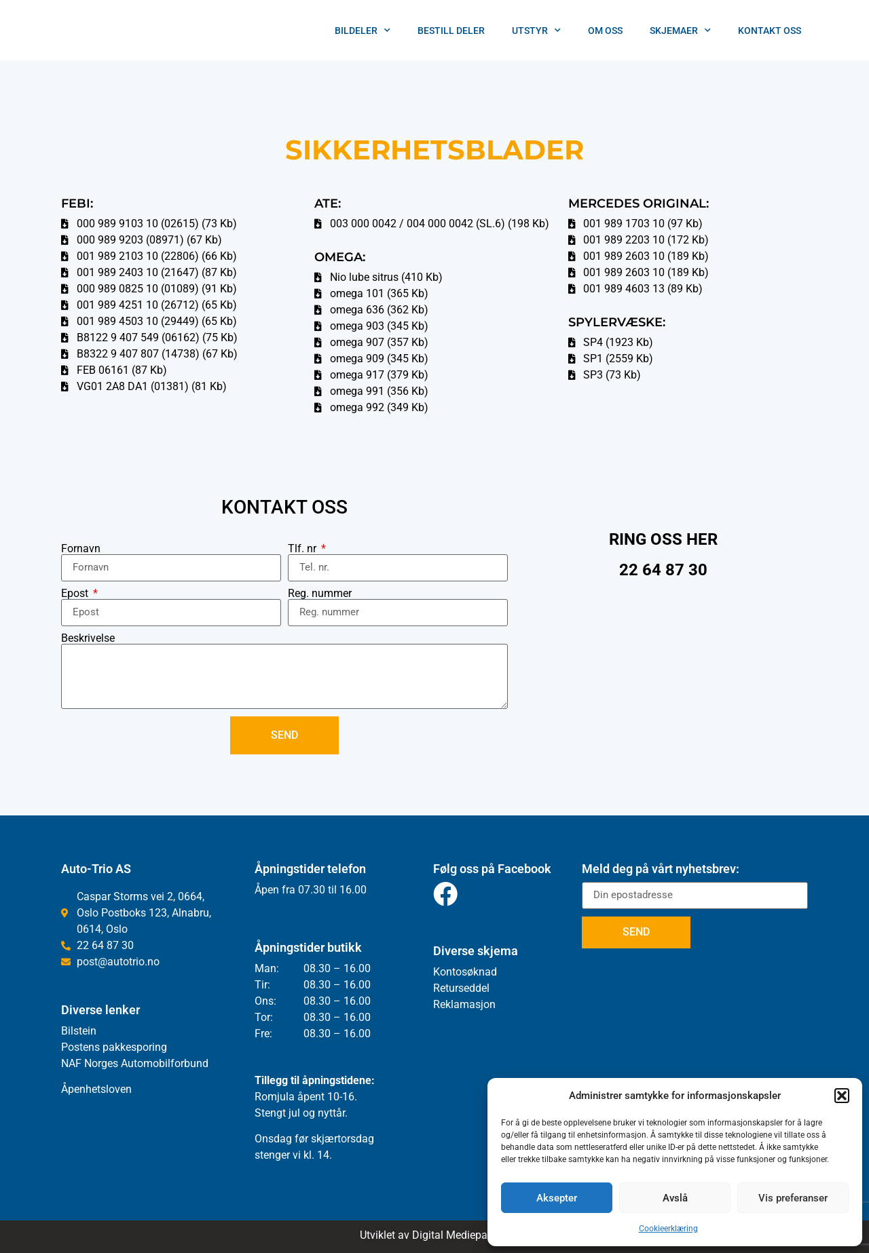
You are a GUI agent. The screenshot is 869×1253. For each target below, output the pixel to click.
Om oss (605, 30)
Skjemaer (680, 30)
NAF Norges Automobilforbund (134, 1063)
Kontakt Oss (769, 30)
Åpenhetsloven (96, 1089)
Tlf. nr (303, 548)
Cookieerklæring (668, 1228)
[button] (842, 1095)
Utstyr (536, 30)
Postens (80, 1047)
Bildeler (362, 30)
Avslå (675, 1198)
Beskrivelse (88, 638)
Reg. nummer (320, 593)
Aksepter (556, 1198)
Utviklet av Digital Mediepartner (434, 1235)
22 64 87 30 (663, 569)
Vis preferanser (793, 1198)
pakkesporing (133, 1047)
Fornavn (80, 548)
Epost (76, 593)
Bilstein (78, 1030)
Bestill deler (451, 30)
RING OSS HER (663, 539)
